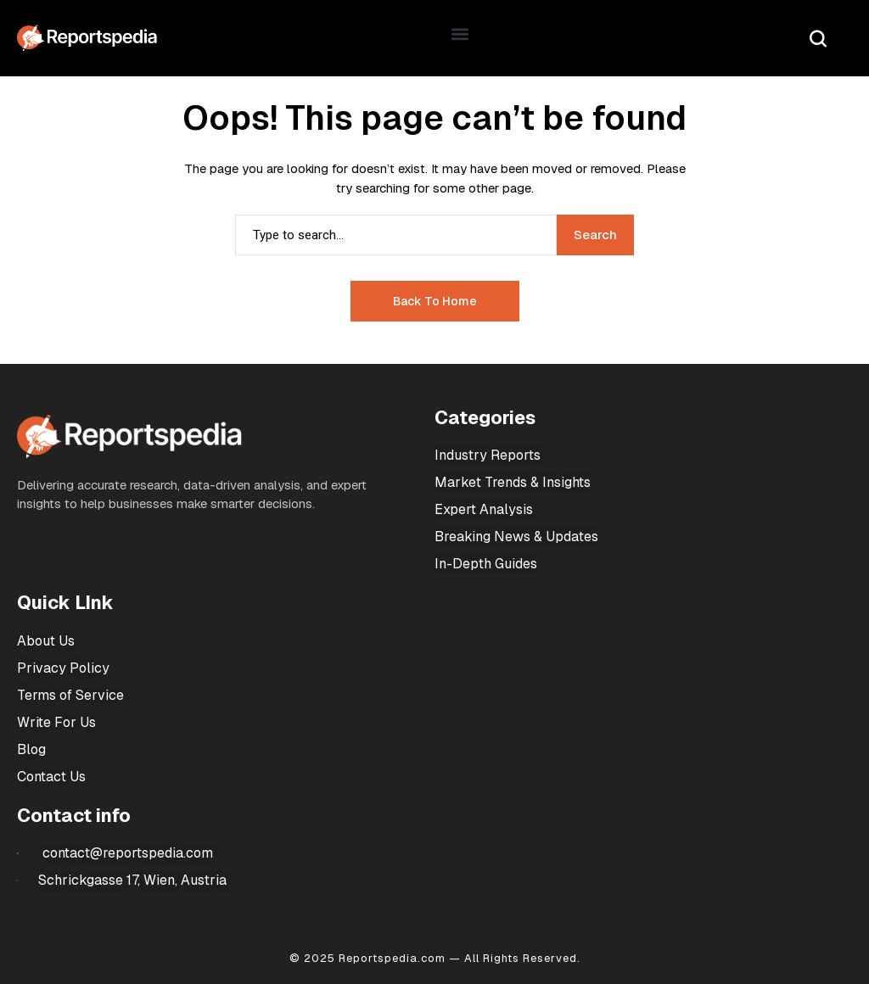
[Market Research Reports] (87, 38)
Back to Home (435, 301)
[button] (460, 34)
